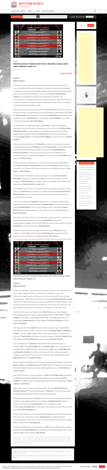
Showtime (62, 441)
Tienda (37, 11)
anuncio (19, 437)
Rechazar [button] (94, 466)
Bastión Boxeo (31, 3)
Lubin (68, 439)
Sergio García (54, 441)
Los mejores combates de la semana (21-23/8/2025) (86, 197)
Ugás (30, 443)
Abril (14, 437)
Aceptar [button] (102, 466)
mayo (25, 441)
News (29, 441)
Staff (14, 69)
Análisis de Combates (19, 11)
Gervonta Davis (31, 439)
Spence (68, 441)
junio (59, 439)
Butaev (43, 437)
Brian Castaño (35, 437)
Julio (55, 439)
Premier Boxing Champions (43, 441)
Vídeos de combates (48, 11)
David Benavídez (66, 437)
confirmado (49, 437)
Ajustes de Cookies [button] (85, 466)
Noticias (15, 61)
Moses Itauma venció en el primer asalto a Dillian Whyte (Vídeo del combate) (86, 203)
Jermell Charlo (48, 439)
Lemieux (63, 439)
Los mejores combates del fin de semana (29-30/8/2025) (86, 168)
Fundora (23, 439)
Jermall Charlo (40, 439)
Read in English (66, 73)
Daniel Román (56, 437)
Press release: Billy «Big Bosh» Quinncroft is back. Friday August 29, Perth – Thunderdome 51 (85, 190)
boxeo (24, 437)
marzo (20, 441)
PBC (33, 441)
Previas (30, 11)
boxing (29, 437)
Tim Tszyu (25, 443)
